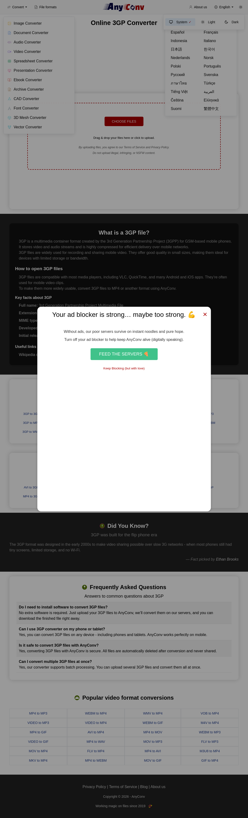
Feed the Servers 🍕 (124, 353)
